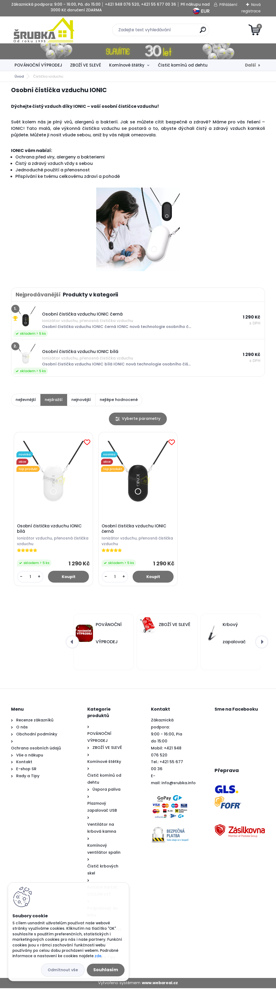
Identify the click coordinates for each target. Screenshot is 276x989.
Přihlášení (228, 4)
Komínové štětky (126, 65)
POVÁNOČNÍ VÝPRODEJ (38, 65)
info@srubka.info (178, 784)
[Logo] (44, 29)
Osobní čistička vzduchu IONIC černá (134, 529)
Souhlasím (105, 970)
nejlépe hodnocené (119, 399)
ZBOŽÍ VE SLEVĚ (85, 65)
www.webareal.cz (160, 984)
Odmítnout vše (63, 970)
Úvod (19, 76)
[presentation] (72, 642)
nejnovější (81, 399)
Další (250, 65)
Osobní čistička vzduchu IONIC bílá (50, 529)
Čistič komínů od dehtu (183, 65)
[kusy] (31, 577)
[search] (203, 32)
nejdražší (54, 399)
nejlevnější (26, 399)
